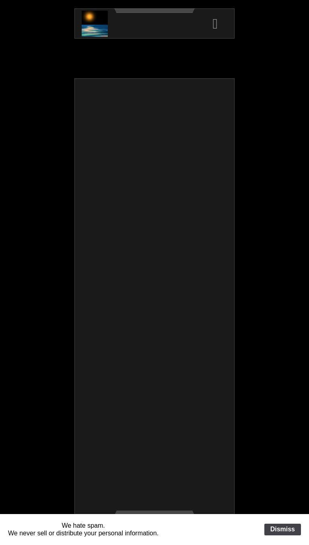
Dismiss (282, 529)
